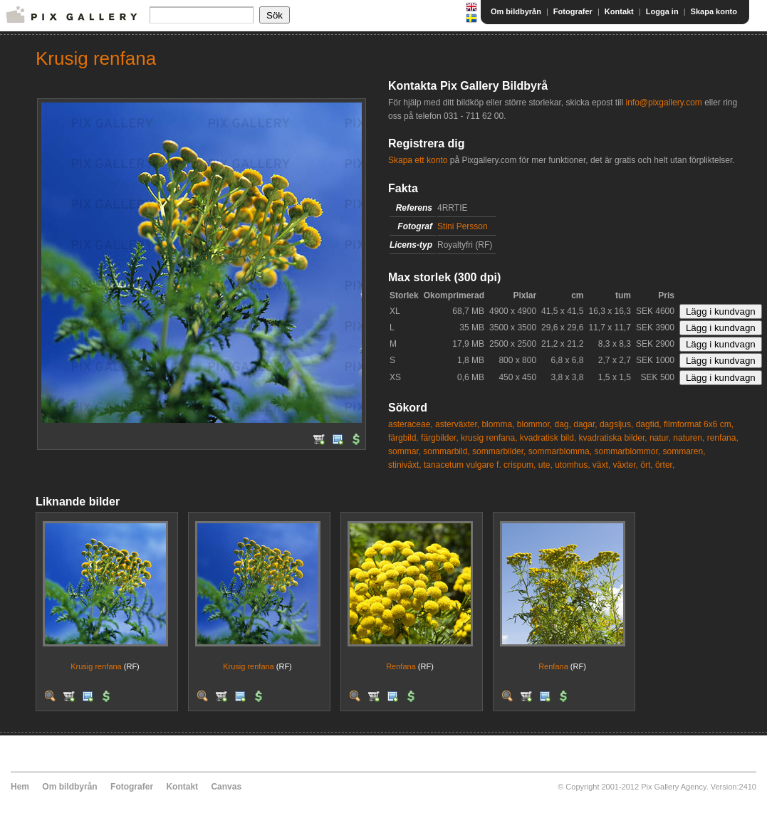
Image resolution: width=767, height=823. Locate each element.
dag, (563, 424)
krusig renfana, (489, 438)
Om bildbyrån (516, 11)
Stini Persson (462, 226)
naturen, (688, 438)
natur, (660, 438)
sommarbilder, (499, 451)
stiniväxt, (405, 465)
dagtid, (649, 424)
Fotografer (573, 11)
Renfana (401, 666)
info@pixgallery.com (663, 103)
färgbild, (403, 438)
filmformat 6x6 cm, (699, 424)
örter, (664, 465)
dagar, (585, 424)
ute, (545, 465)
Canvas (226, 787)
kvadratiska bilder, (613, 438)
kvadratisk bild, (548, 438)
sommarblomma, (560, 451)
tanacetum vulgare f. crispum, (480, 465)
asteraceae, (410, 424)
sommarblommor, (627, 451)
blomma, (497, 424)
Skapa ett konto (417, 160)
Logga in (662, 11)
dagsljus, (616, 424)
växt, (601, 465)
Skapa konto (714, 11)
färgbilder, (440, 438)
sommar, (404, 451)
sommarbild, (446, 451)
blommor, (534, 424)
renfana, (723, 438)
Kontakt (619, 11)
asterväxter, (457, 424)
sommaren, (684, 451)
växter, (625, 465)
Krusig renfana (96, 666)
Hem (20, 787)
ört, (646, 465)
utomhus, (572, 465)
